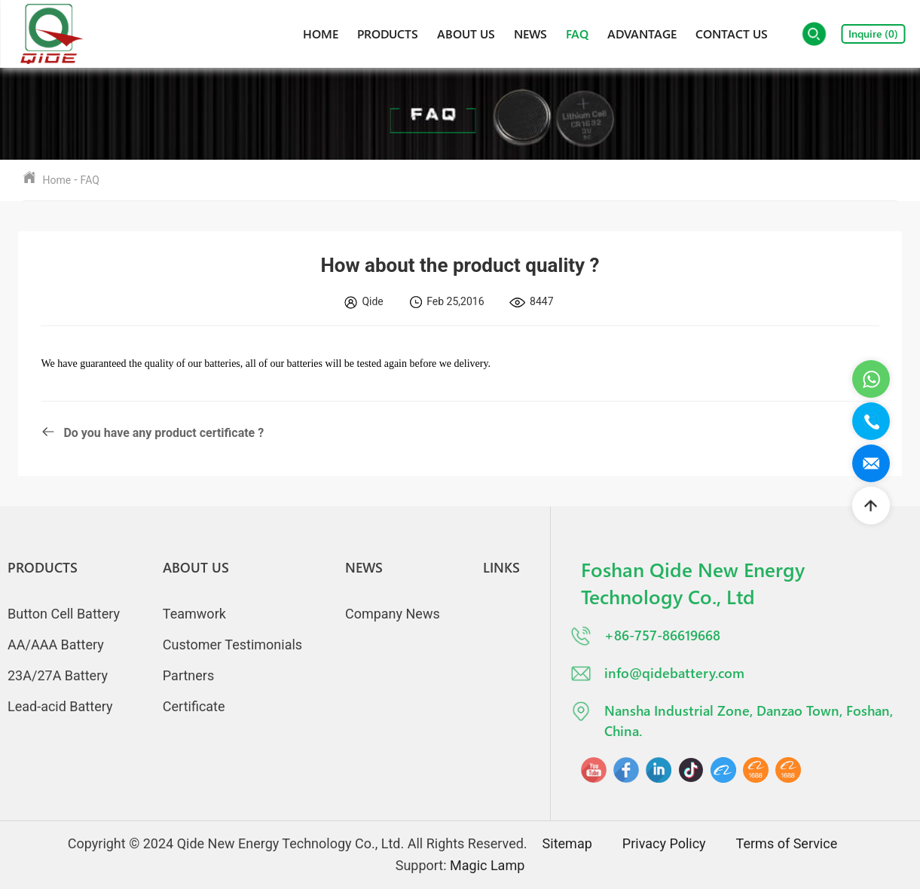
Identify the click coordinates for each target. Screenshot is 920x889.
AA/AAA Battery (56, 644)
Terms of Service (787, 843)
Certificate (194, 706)
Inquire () (873, 33)
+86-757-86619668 (645, 636)
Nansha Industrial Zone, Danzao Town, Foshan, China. (731, 720)
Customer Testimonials (232, 644)
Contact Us (731, 33)
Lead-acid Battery (60, 706)
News (530, 33)
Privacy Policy (664, 843)
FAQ (577, 33)
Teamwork (194, 614)
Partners (188, 675)
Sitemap (567, 843)
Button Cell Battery (64, 614)
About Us (466, 33)
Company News (392, 614)
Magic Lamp (487, 865)
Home (320, 33)
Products (387, 33)
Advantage (642, 33)
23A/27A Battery (58, 675)
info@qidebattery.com (657, 673)
